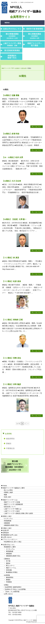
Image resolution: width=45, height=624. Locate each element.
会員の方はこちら (9, 544)
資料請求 (6, 533)
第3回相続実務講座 (12, 50)
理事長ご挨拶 (8, 492)
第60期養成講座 (12, 36)
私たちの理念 (8, 490)
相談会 (8, 563)
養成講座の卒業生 (12, 572)
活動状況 (7, 559)
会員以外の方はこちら (12, 28)
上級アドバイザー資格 (12, 44)
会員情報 (8, 434)
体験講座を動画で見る (12, 56)
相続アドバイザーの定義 (12, 502)
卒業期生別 (10, 448)
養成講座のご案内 (10, 547)
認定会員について (10, 506)
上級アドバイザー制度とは (12, 509)
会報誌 (6, 585)
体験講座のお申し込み (10, 535)
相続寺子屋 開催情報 (34, 28)
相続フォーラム (11, 568)
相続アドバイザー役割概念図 (13, 504)
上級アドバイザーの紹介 (12, 511)
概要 (5, 495)
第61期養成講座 (34, 36)
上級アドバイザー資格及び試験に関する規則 (18, 513)
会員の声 (6, 530)
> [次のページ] (27, 423)
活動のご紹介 (7, 528)
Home (5, 485)
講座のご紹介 (7, 516)
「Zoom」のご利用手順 (11, 591)
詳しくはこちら (36, 126)
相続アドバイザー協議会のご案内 (14, 488)
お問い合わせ (7, 537)
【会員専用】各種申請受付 (12, 587)
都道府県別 (10, 439)
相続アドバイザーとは (10, 500)
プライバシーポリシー (10, 539)
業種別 (8, 443)
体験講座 (7, 523)
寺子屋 (8, 561)
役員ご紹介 (7, 497)
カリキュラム (8, 518)
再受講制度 (7, 521)
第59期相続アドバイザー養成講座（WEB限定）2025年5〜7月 (15, 465)
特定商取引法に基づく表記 (12, 542)
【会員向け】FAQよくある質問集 (15, 589)
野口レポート (10, 565)
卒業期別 (9, 582)
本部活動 (9, 570)
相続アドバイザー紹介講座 (34, 44)
